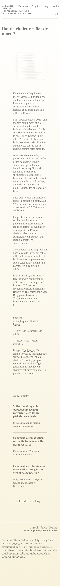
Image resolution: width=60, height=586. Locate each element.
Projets (35, 6)
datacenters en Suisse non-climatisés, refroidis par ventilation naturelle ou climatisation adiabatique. (30, 553)
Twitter (44, 527)
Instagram (53, 527)
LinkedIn (35, 527)
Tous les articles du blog (26, 501)
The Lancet (28, 350)
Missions (23, 6)
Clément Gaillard (8, 7)
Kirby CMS (47, 540)
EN (57, 13)
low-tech (16, 543)
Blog (45, 6)
